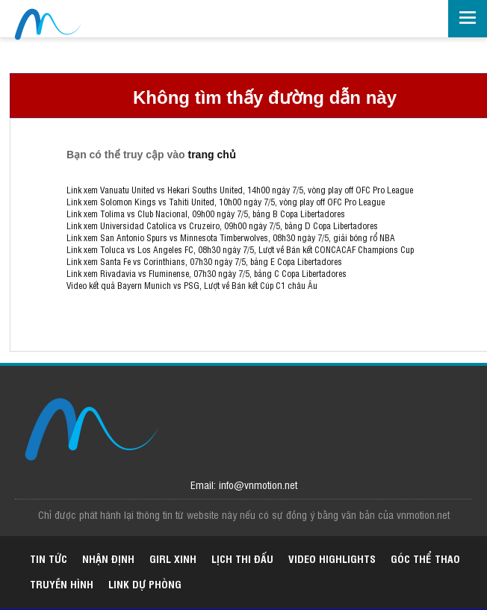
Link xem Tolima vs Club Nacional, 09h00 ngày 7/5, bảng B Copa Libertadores (205, 214)
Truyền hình (61, 583)
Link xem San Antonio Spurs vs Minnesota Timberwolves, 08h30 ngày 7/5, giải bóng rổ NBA (230, 237)
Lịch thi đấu (242, 558)
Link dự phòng (145, 583)
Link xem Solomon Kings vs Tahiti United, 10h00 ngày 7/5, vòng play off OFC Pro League (225, 202)
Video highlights (332, 558)
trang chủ (212, 155)
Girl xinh (172, 558)
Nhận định (108, 558)
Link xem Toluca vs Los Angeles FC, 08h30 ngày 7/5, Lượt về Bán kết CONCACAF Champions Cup (240, 249)
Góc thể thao (425, 558)
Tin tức (48, 558)
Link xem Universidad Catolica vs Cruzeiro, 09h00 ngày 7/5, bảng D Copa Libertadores (222, 225)
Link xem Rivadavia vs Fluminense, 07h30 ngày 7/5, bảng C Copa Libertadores (206, 273)
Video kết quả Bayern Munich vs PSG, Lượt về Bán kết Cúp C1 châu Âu (191, 285)
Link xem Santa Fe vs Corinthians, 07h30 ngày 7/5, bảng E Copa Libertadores (204, 261)
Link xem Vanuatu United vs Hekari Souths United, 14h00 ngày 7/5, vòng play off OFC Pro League (239, 190)
